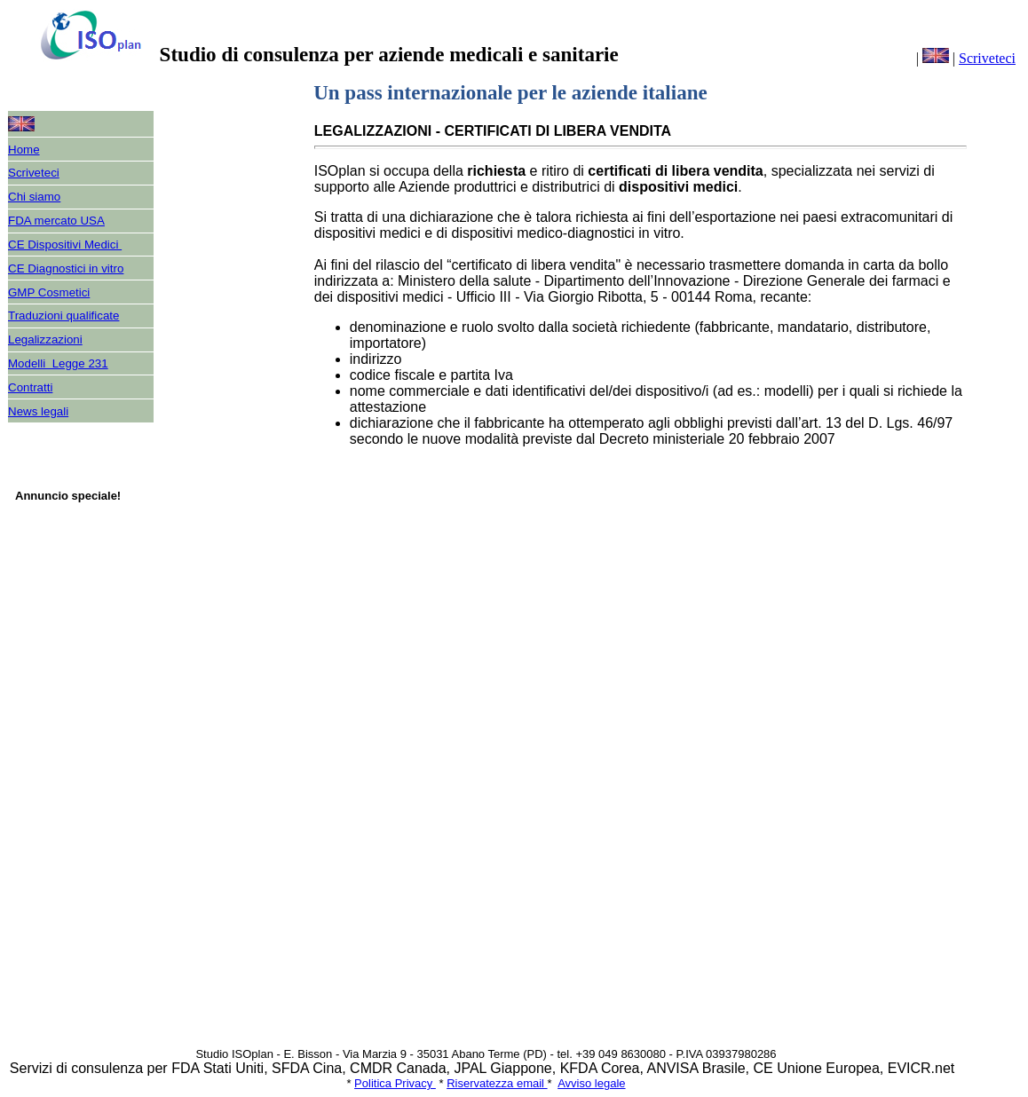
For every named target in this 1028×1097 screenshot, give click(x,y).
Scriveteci (987, 58)
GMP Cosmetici (49, 292)
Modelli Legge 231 (58, 363)
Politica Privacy (395, 1083)
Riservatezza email (497, 1083)
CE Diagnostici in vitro (65, 268)
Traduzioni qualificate (63, 315)
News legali (38, 411)
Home (24, 149)
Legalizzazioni (45, 339)
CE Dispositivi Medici (65, 244)
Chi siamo (34, 196)
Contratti (30, 387)
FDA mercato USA (56, 220)
